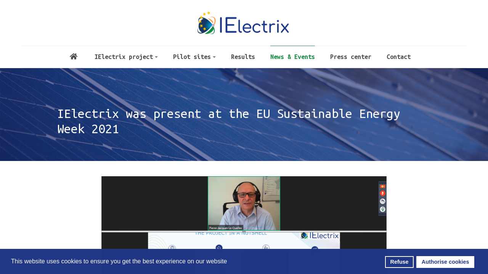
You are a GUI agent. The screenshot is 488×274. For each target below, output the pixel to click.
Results (243, 56)
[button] (229, 262)
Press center (350, 56)
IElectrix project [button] (126, 56)
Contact (399, 56)
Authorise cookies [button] (445, 262)
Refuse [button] (399, 262)
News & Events (292, 56)
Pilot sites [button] (194, 56)
